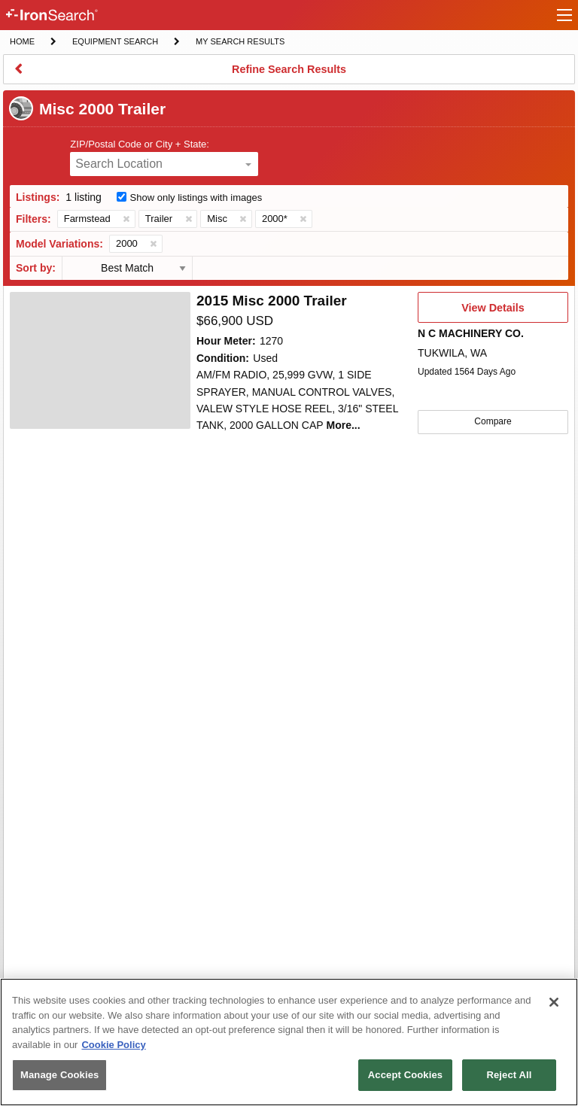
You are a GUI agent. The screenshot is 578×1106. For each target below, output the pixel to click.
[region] (289, 1042)
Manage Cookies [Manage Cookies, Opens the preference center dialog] (59, 1074)
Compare (492, 421)
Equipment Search (114, 43)
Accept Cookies (405, 1074)
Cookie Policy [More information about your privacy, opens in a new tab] (113, 1044)
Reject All (508, 1074)
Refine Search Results (288, 73)
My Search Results (239, 43)
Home (22, 40)
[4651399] (100, 360)
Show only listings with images (196, 197)
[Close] (553, 1002)
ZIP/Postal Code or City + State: (139, 144)
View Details (493, 312)
